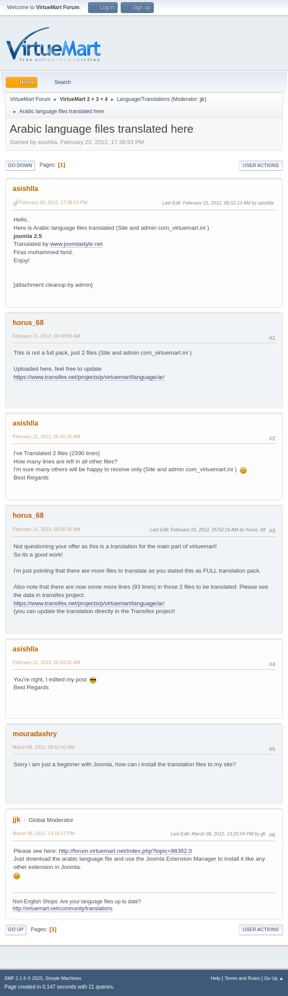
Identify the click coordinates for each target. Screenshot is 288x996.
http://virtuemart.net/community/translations (62, 908)
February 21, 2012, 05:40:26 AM (46, 436)
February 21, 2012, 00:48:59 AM (46, 336)
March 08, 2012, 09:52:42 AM (43, 747)
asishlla (25, 188)
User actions (261, 165)
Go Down (20, 165)
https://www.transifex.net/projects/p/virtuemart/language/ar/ (89, 377)
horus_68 (28, 322)
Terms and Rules (242, 978)
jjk (202, 99)
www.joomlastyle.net (76, 244)
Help (215, 978)
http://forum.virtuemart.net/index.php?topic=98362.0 (125, 851)
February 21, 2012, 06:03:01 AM (46, 662)
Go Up (16, 929)
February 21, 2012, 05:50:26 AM (46, 529)
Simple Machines (63, 978)
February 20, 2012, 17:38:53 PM (53, 202)
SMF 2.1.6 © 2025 (23, 978)
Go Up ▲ (274, 978)
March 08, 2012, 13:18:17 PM (44, 833)
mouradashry (35, 734)
